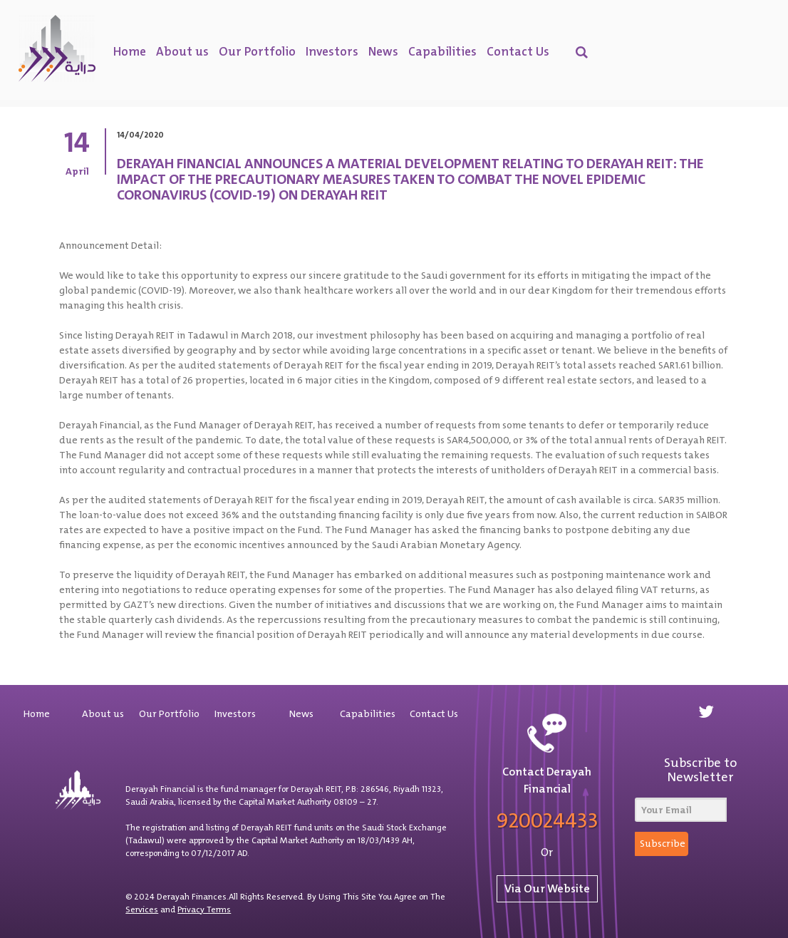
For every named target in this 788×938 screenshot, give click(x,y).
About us (182, 51)
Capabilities (442, 51)
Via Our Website (547, 888)
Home (129, 51)
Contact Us (518, 51)
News (383, 51)
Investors (332, 51)
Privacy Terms (204, 909)
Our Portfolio (257, 51)
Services (141, 909)
